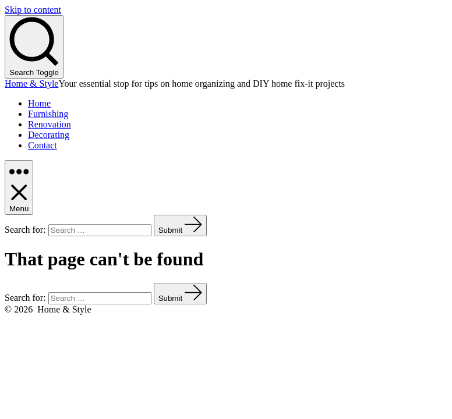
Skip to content (33, 10)
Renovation (49, 124)
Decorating (48, 135)
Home (39, 103)
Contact (42, 145)
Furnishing (48, 114)
